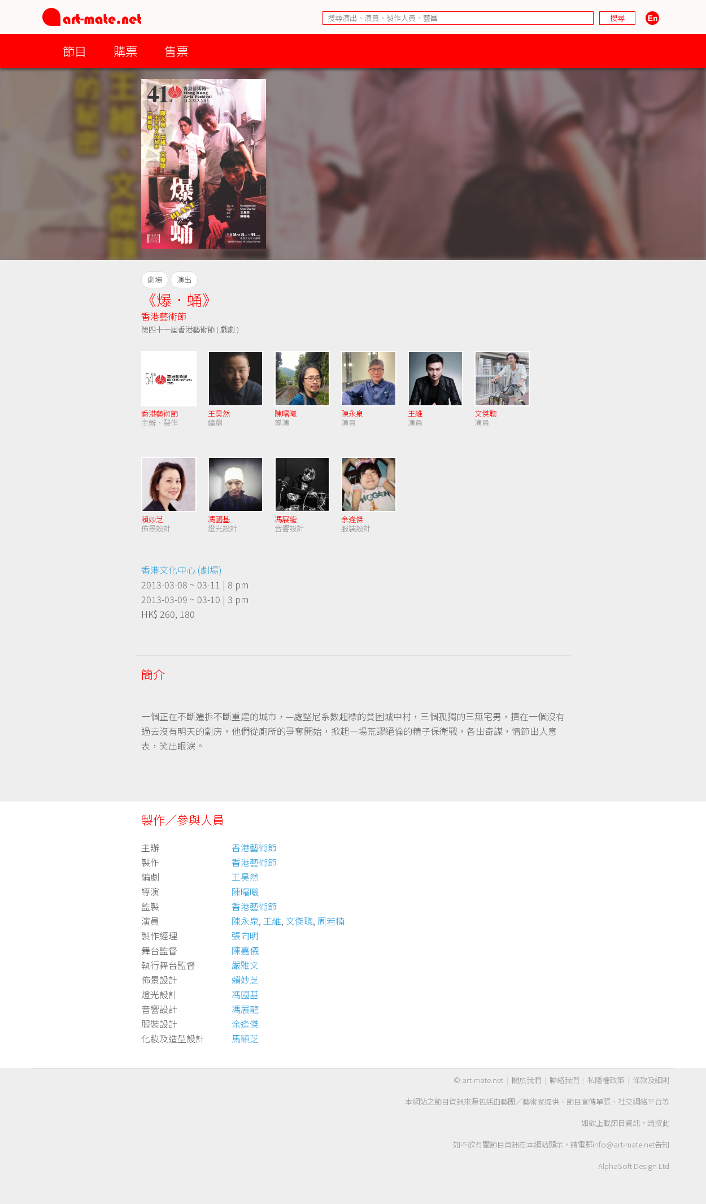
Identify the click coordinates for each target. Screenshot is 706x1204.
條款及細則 (651, 1080)
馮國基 (219, 519)
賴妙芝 (152, 519)
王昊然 (219, 413)
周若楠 (331, 921)
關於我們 (526, 1080)
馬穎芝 (245, 1038)
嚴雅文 (245, 965)
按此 (662, 1123)
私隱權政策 (605, 1080)
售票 (176, 50)
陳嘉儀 (245, 950)
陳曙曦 (285, 413)
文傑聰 (485, 413)
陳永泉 (352, 413)
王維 (415, 413)
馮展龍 (285, 519)
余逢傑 (352, 519)
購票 (125, 50)
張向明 (245, 935)
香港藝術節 (163, 316)
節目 (74, 50)
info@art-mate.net (623, 1144)
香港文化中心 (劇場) (181, 570)
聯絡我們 (564, 1080)
